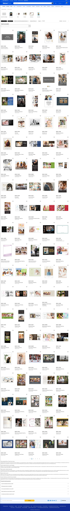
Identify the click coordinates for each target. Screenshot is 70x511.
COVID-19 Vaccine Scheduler (37, 506)
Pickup (11, 6)
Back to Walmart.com (5, 0)
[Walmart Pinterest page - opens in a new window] (52, 500)
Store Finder (11, 0)
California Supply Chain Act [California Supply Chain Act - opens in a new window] (32, 507)
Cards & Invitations (3, 9)
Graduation (7, 6)
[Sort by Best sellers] (65, 21)
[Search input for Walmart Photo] (32, 3)
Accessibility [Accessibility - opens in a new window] (50, 506)
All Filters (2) (4, 21)
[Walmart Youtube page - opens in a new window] (54, 500)
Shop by (62, 6)
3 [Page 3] (35, 458)
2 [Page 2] (33, 458)
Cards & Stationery (19, 6)
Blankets (33, 6)
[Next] (39, 458)
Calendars (52, 6)
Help (55, 3)
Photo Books (37, 6)
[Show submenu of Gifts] (42, 6)
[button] (7, 30)
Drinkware (48, 6)
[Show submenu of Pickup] (12, 6)
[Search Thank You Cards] (15, 26)
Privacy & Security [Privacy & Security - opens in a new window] (18, 507)
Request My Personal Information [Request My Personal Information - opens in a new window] (54, 507)
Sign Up (29, 500)
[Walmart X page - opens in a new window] (50, 500)
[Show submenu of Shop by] (63, 6)
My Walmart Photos (20, 0)
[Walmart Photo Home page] (7, 3)
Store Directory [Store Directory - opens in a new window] (11, 506)
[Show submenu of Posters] (25, 6)
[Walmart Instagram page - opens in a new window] (56, 500)
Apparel (45, 6)
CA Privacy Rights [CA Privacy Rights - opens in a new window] (24, 507)
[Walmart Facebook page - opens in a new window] (48, 500)
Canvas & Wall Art (28, 6)
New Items (4, 6)
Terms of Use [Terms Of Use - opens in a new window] (12, 507)
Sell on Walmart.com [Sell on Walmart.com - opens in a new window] (26, 506)
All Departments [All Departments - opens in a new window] (5, 506)
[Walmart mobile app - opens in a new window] (63, 500)
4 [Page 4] (37, 458)
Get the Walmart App (63, 506)
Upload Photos (26, 0)
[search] (30, 26)
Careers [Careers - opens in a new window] (16, 506)
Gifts (41, 6)
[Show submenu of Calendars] (54, 6)
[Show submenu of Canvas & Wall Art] (31, 6)
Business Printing (57, 6)
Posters (24, 6)
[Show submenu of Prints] (15, 6)
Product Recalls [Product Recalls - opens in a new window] (45, 506)
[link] (4, 15)
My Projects (15, 0)
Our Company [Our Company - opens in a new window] (20, 506)
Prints (14, 6)
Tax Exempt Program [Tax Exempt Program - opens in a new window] (55, 506)
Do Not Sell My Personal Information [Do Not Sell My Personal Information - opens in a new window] (43, 507)
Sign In (66, 0)
